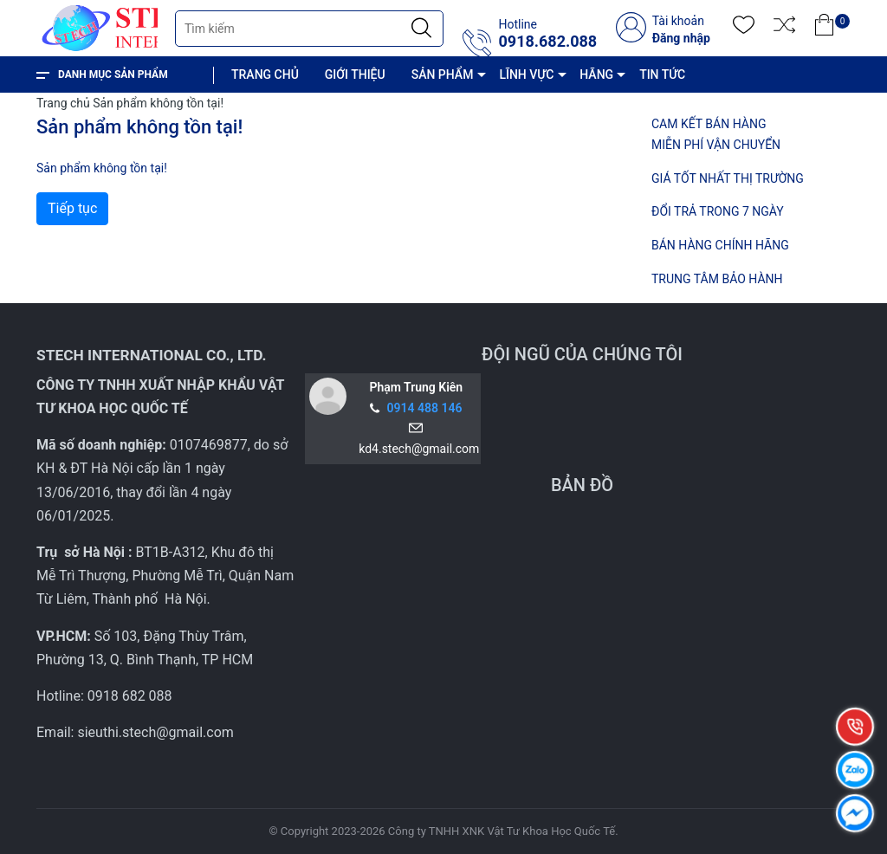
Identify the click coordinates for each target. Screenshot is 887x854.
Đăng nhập (681, 38)
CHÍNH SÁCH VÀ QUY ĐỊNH (318, 111)
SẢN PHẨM (442, 74)
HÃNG (596, 74)
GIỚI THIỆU (355, 74)
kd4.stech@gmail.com (416, 449)
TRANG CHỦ (265, 74)
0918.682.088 (547, 41)
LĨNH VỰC (526, 74)
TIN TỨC (662, 74)
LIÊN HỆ (441, 111)
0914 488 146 (425, 408)
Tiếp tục (72, 208)
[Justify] (421, 28)
